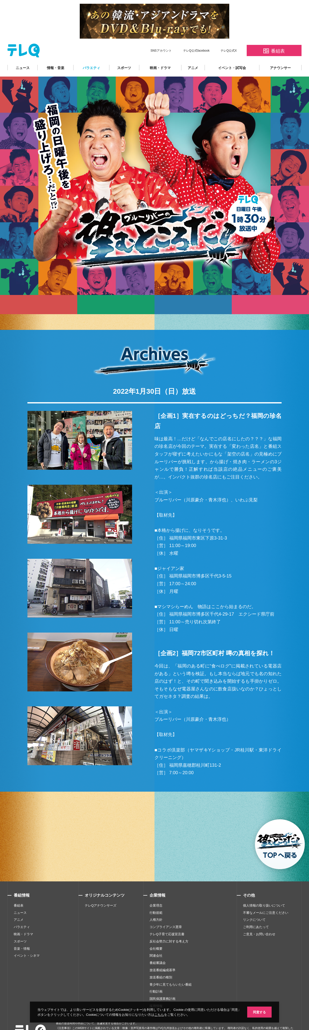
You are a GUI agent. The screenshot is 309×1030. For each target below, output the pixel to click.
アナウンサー (280, 52)
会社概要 (156, 934)
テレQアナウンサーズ (100, 890)
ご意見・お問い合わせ (259, 919)
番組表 (18, 890)
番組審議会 (158, 948)
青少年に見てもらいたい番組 (171, 969)
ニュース (23, 52)
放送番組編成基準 (162, 955)
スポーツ (124, 52)
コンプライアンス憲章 (166, 912)
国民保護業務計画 (162, 984)
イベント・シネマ (27, 940)
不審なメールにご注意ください (265, 898)
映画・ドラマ (160, 52)
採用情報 (156, 991)
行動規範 (156, 898)
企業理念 (156, 890)
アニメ (193, 52)
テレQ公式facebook (196, 35)
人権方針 (156, 905)
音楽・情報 (22, 934)
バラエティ (91, 52)
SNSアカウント (161, 35)
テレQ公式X (229, 35)
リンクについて (254, 905)
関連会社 (156, 940)
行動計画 (156, 976)
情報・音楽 (55, 52)
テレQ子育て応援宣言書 (167, 919)
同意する (259, 1011)
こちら (164, 1014)
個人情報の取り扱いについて (264, 890)
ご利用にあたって (256, 912)
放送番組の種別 (161, 962)
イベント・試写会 (232, 52)
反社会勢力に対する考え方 (169, 926)
